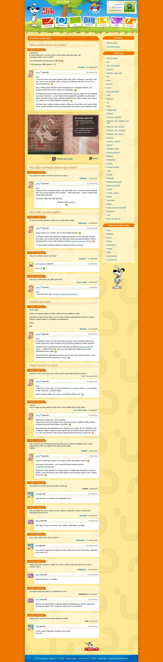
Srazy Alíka (111, 200)
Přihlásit (129, 10)
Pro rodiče (61, 658)
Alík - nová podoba (113, 65)
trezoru (63, 357)
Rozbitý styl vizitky (40, 301)
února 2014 (92, 594)
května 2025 (92, 264)
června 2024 (93, 282)
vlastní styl (90, 604)
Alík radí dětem (112, 43)
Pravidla (109, 174)
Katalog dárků (111, 110)
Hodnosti (110, 99)
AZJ (108, 77)
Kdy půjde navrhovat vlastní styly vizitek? (53, 167)
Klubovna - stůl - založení (115, 127)
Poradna (110, 163)
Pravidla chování (84, 658)
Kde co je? (53, 658)
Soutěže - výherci (113, 193)
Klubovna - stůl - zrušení (115, 134)
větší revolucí (56, 394)
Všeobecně (111, 211)
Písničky (93, 658)
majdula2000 (111, 245)
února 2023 (92, 329)
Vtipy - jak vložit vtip (114, 219)
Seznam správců (72, 658)
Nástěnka (110, 138)
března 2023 (92, 334)
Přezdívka (110, 178)
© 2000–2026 (41, 658)
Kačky (109, 106)
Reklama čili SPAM (113, 185)
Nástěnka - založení (114, 141)
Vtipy (108, 215)
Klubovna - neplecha (114, 117)
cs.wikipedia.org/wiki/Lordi (45, 467)
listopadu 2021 (91, 67)
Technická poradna (113, 47)
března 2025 (92, 258)
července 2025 (92, 183)
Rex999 (109, 249)
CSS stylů (72, 388)
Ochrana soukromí (113, 152)
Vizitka (109, 204)
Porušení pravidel (113, 167)
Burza (109, 80)
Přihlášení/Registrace (114, 182)
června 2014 (92, 569)
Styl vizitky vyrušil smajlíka (44, 212)
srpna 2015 (93, 515)
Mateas (109, 241)
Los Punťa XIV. (112, 260)
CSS (37, 100)
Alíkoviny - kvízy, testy (114, 73)
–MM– (77, 123)
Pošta (109, 171)
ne (41, 268)
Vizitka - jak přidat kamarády (117, 207)
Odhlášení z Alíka (113, 149)
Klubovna (110, 113)
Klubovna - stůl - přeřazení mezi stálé (118, 122)
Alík (108, 62)
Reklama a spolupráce (118, 658)
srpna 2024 (93, 287)
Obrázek (110, 145)
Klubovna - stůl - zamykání (116, 130)
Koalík (109, 252)
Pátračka (110, 156)
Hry (108, 102)
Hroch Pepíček (112, 256)
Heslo (109, 95)
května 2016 (93, 489)
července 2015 (91, 540)
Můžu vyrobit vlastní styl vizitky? (66, 294)
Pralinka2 (110, 234)
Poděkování (111, 160)
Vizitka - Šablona (36, 50)
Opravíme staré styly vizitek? (81, 241)
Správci (109, 196)
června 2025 (93, 178)
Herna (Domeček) (113, 91)
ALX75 (109, 238)
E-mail (109, 88)
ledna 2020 (93, 410)
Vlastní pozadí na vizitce (43, 365)
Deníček (109, 84)
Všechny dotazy (112, 58)
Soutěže (109, 189)
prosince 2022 (92, 376)
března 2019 (93, 451)
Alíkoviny (110, 69)
